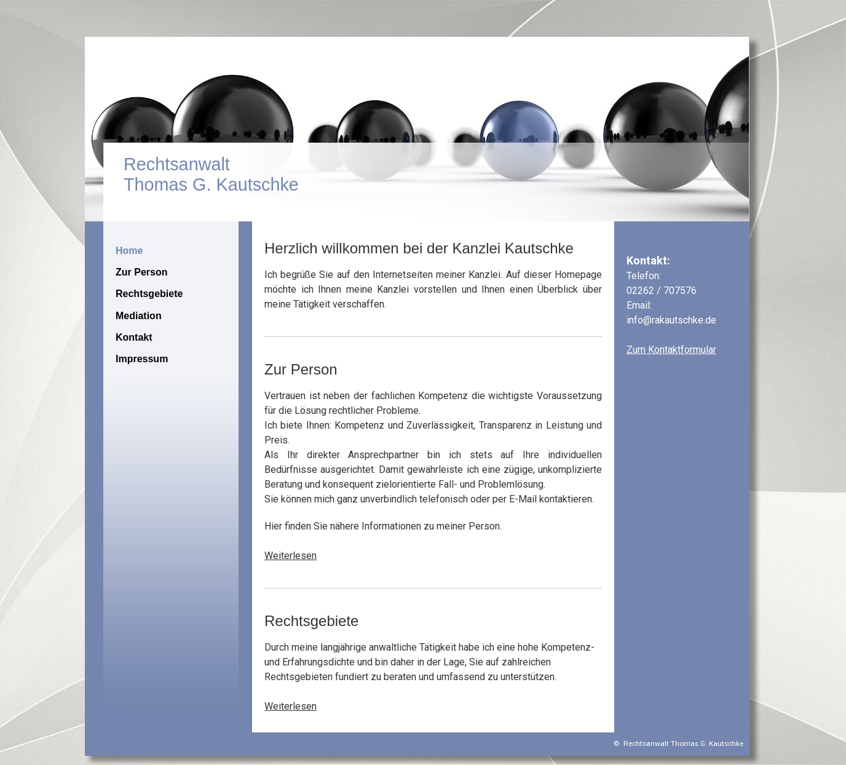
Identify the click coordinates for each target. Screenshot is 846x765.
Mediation (139, 316)
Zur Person (141, 272)
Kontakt (134, 337)
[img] (423, 129)
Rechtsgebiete (149, 293)
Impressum (142, 359)
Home (129, 250)
